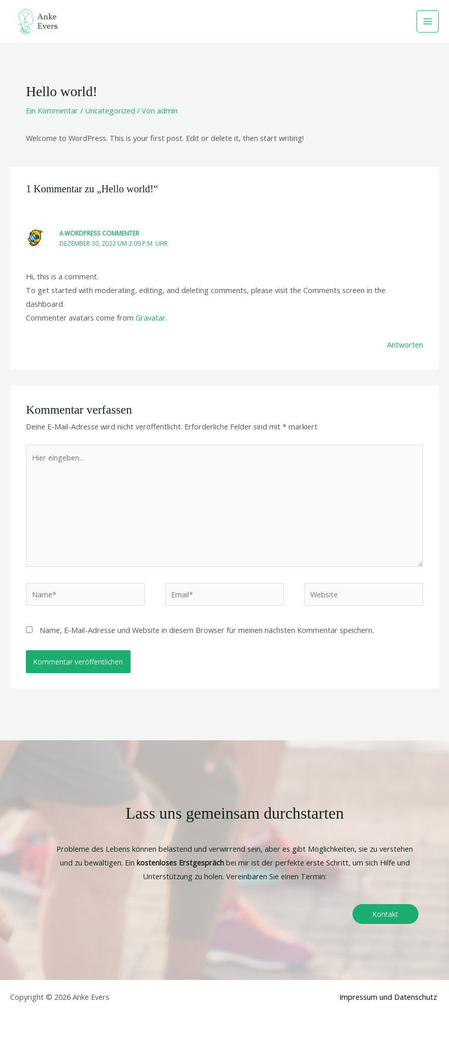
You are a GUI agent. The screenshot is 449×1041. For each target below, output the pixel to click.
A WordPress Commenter (99, 233)
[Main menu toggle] (427, 21)
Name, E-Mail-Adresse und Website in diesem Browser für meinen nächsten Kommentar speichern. (207, 630)
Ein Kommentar (52, 110)
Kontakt (385, 914)
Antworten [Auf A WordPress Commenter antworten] (405, 344)
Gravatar (151, 317)
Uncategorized (110, 110)
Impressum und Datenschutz (388, 997)
